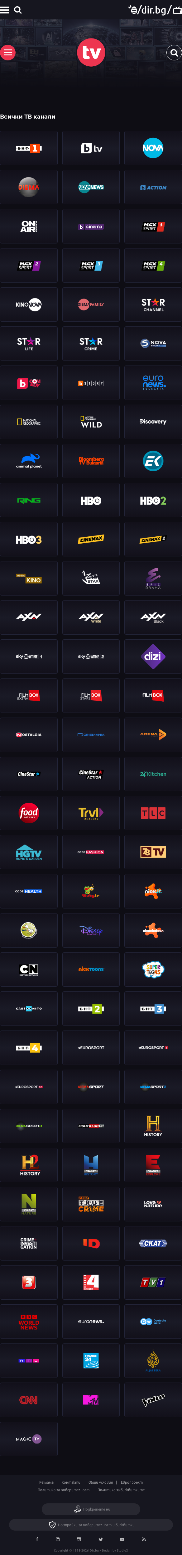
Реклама (46, 1482)
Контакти (71, 1482)
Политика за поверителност (63, 1489)
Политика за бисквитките (121, 1489)
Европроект (132, 1482)
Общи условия (101, 1482)
